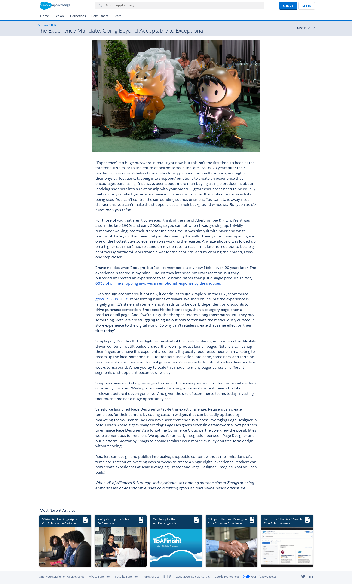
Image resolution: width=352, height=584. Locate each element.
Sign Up (288, 6)
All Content (48, 25)
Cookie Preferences (227, 576)
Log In (306, 6)
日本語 (167, 576)
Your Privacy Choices (259, 576)
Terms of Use (151, 576)
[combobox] (179, 5)
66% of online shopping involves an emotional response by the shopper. (158, 283)
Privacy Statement (99, 576)
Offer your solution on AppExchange (62, 576)
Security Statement (127, 576)
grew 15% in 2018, (112, 299)
